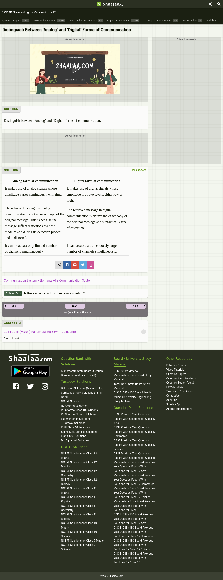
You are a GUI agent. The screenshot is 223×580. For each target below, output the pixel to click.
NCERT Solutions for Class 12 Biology (79, 481)
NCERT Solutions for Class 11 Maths (79, 490)
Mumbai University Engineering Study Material (132, 399)
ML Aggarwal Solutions (75, 440)
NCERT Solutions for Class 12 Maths (79, 455)
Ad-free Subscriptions (179, 408)
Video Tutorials (175, 369)
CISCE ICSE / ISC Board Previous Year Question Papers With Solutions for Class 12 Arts (133, 519)
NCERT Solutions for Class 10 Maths (79, 525)
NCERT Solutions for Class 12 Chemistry (79, 473)
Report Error (13, 293)
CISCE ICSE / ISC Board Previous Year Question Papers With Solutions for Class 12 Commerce (134, 532)
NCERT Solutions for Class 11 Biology (79, 516)
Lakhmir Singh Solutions (75, 418)
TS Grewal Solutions (73, 423)
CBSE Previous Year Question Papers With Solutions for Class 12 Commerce (134, 432)
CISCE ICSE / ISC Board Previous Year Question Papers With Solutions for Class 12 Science (133, 545)
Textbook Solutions (76, 381)
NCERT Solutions (71, 401)
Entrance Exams (176, 365)
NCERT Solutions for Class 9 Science (78, 547)
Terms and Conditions (179, 391)
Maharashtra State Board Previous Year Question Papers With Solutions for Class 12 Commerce (134, 480)
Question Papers (176, 374)
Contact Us (173, 395)
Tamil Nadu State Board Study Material (132, 386)
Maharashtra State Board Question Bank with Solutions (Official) (82, 373)
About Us (171, 400)
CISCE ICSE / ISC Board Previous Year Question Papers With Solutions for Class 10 (133, 558)
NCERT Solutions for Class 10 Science (79, 534)
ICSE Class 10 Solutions (75, 427)
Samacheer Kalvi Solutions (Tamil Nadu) (81, 395)
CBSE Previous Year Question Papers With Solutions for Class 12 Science (134, 445)
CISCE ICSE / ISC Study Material (133, 392)
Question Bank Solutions (181, 378)
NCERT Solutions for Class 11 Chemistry (79, 508)
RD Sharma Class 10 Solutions (79, 410)
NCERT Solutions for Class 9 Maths (82, 540)
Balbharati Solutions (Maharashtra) (82, 388)
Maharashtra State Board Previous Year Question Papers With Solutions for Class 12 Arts (134, 467)
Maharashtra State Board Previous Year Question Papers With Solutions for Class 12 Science (134, 493)
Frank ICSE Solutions (73, 436)
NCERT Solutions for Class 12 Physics (79, 464)
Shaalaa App (173, 404)
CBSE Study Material (126, 370)
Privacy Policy (174, 387)
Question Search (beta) (180, 382)
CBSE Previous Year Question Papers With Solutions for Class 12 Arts (134, 419)
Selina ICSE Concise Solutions (79, 431)
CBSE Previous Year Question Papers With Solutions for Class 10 (134, 455)
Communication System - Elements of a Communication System (48, 280)
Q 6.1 (75, 306)
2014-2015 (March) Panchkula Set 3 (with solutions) (40, 332)
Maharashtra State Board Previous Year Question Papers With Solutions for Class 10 (134, 506)
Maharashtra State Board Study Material (132, 377)
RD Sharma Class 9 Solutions (78, 414)
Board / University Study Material (132, 361)
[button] (75, 69)
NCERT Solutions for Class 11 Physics (79, 499)
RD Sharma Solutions (74, 405)
